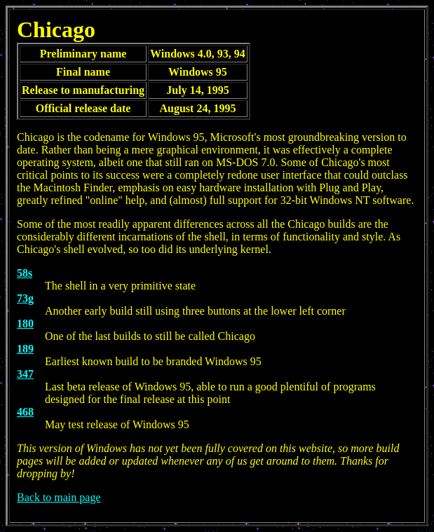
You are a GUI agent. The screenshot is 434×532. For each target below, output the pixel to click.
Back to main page (59, 497)
